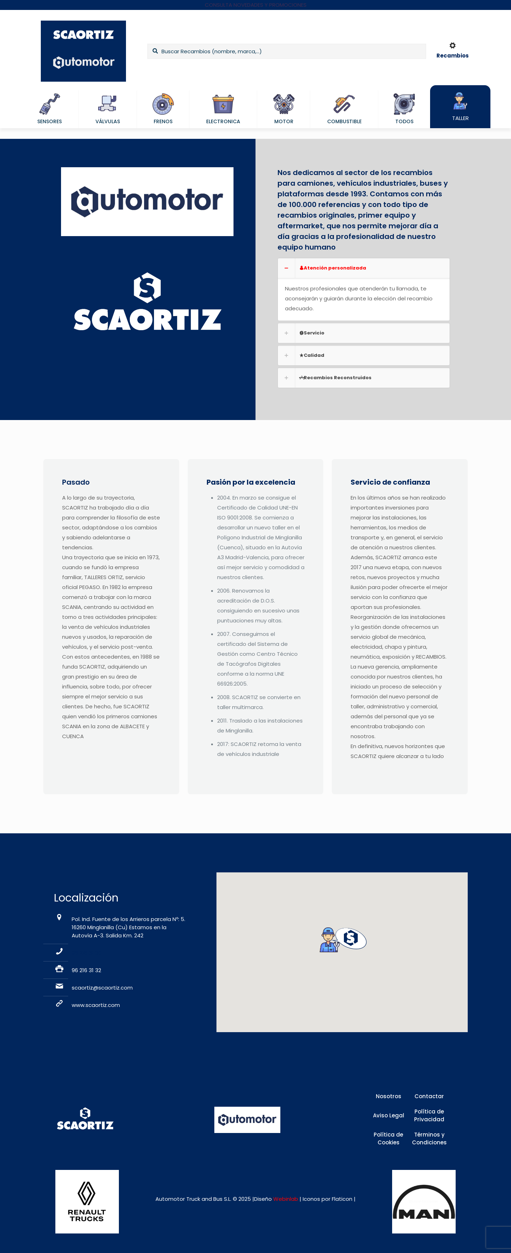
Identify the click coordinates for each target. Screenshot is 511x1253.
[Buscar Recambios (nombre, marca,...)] (286, 51)
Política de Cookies (388, 1138)
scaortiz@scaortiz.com (102, 987)
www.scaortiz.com (96, 1005)
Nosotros (388, 1096)
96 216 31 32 (86, 970)
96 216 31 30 (86, 953)
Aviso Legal (388, 1115)
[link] (364, 289)
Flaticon (342, 1199)
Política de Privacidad (429, 1115)
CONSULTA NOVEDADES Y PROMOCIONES (255, 5)
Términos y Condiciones (429, 1138)
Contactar (429, 1096)
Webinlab (286, 1199)
